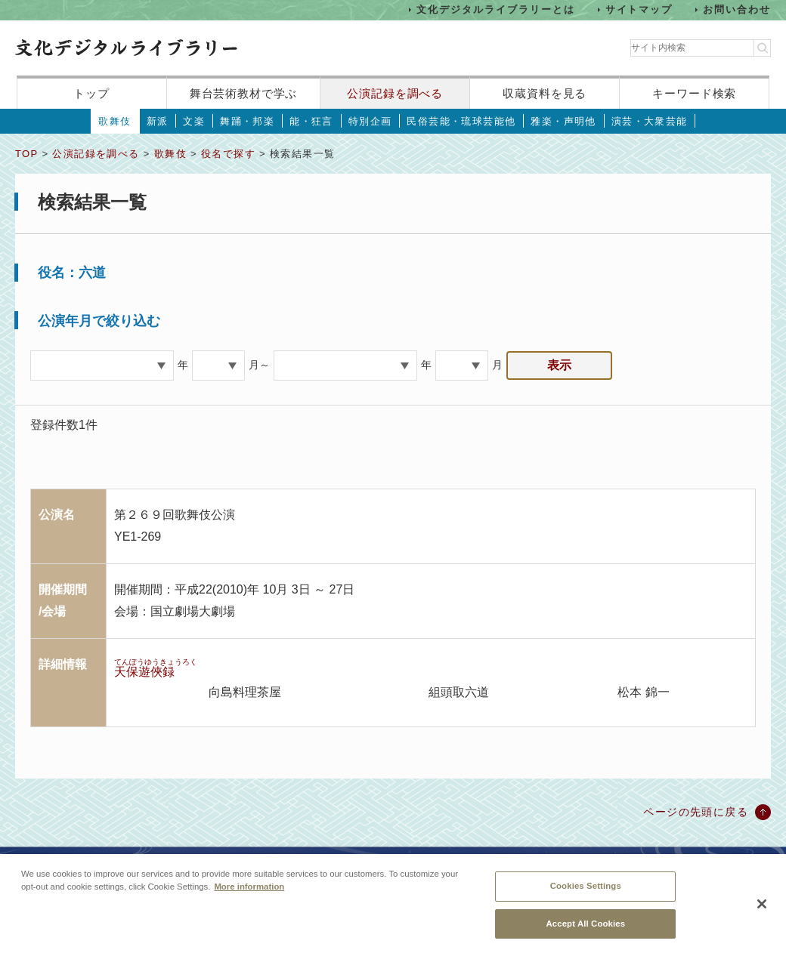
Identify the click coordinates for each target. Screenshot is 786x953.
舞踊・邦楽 (247, 121)
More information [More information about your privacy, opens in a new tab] (249, 894)
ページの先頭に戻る (695, 812)
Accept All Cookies (585, 931)
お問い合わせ (737, 9)
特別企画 (370, 121)
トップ (91, 93)
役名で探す (228, 153)
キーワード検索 (694, 93)
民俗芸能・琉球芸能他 (461, 121)
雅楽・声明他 (563, 121)
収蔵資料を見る (544, 93)
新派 (158, 121)
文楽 (194, 121)
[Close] (761, 912)
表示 (559, 365)
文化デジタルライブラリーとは (495, 9)
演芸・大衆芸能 (649, 121)
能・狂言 (311, 121)
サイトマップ (639, 9)
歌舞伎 (114, 121)
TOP (26, 153)
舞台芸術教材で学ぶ (244, 93)
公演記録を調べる (395, 93)
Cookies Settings (585, 893)
